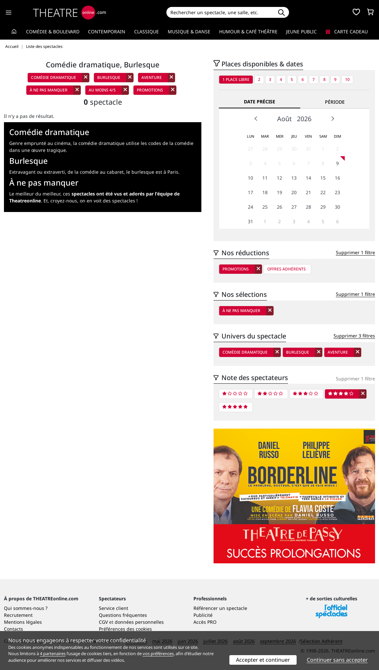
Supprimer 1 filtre (355, 252)
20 (294, 192)
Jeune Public (301, 31)
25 (265, 207)
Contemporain (106, 31)
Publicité (203, 615)
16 (337, 178)
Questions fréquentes (123, 615)
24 (250, 207)
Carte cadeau (347, 31)
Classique (146, 31)
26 (279, 207)
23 (337, 192)
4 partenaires (53, 653)
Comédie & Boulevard (52, 31)
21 (308, 192)
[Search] (220, 12)
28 (265, 149)
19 (279, 192)
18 (265, 192)
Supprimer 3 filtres (354, 336)
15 (323, 178)
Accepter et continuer (263, 659)
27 (250, 149)
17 (250, 192)
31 (308, 149)
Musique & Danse (189, 31)
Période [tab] (335, 102)
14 (308, 178)
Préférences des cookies (125, 629)
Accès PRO (205, 622)
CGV (103, 622)
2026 (304, 118)
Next (332, 118)
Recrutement (18, 615)
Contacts (13, 629)
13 (294, 178)
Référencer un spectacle (220, 608)
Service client (113, 608)
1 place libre (235, 79)
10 (347, 79)
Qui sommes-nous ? (25, 608)
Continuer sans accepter (337, 659)
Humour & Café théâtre (248, 31)
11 (265, 178)
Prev (256, 118)
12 (279, 178)
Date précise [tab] (259, 101)
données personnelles (139, 622)
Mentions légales (23, 622)
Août (284, 118)
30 (294, 149)
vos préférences (158, 653)
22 (323, 192)
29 (279, 149)
